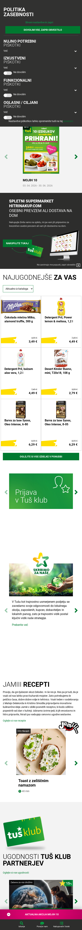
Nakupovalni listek (61, 926)
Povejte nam (42, 926)
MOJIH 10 (30, 180)
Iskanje (22, 926)
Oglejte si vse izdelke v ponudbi (41, 456)
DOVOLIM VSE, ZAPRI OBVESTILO (43, 29)
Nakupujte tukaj (17, 243)
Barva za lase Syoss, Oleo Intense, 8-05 (58, 422)
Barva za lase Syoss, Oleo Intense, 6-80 (17, 422)
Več (6, 50)
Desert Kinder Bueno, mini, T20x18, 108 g (58, 371)
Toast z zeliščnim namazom (33, 783)
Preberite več (20, 625)
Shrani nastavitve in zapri (39, 22)
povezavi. (68, 121)
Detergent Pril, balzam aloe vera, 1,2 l (18, 371)
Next (76, 155)
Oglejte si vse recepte (14, 720)
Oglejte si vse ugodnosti (16, 872)
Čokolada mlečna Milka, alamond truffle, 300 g (19, 319)
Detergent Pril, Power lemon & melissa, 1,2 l (59, 319)
